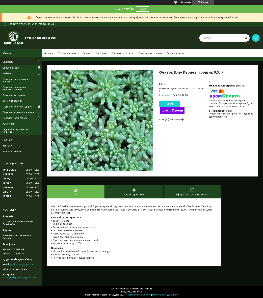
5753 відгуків (184, 2)
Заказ (142, 8)
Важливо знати (175, 53)
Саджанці (8, 61)
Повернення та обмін (150, 53)
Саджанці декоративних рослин (16, 80)
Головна (48, 53)
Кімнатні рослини (12, 101)
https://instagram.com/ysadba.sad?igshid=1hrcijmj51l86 (21, 277)
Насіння (7, 73)
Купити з (172, 110)
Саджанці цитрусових (15, 95)
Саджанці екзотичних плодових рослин (14, 88)
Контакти (101, 53)
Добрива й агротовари (15, 118)
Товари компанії (67, 53)
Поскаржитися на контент (138, 295)
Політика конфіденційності (165, 295)
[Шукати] (246, 38)
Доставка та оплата (123, 53)
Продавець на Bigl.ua (131, 292)
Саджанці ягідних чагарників (18, 112)
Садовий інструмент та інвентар (15, 130)
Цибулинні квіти (11, 67)
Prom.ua (148, 289)
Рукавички (8, 123)
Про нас (87, 53)
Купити (170, 104)
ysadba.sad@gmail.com (22, 264)
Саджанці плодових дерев (17, 106)
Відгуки (7, 145)
